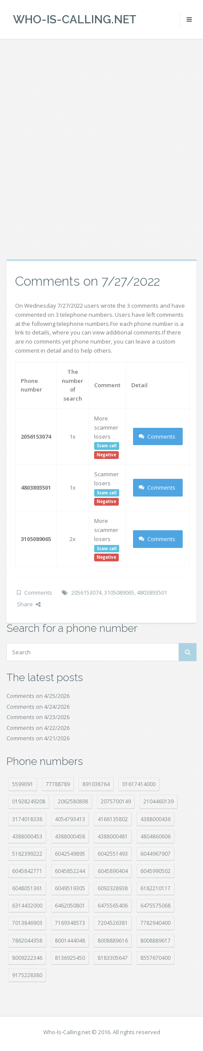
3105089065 (119, 592)
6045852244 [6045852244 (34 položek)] (70, 871)
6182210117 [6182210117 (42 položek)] (155, 888)
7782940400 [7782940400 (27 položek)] (155, 923)
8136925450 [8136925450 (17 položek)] (70, 958)
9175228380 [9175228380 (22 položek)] (27, 975)
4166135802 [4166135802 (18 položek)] (113, 819)
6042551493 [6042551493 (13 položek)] (113, 853)
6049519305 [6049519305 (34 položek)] (70, 888)
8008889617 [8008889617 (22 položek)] (155, 940)
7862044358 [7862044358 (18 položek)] (27, 940)
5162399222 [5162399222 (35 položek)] (27, 853)
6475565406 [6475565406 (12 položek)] (113, 905)
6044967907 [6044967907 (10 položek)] (155, 853)
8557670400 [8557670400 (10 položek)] (155, 958)
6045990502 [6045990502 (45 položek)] (155, 871)
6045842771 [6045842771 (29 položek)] (27, 871)
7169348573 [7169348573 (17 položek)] (70, 923)
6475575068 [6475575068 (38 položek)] (155, 905)
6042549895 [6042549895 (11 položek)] (70, 853)
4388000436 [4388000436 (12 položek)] (155, 819)
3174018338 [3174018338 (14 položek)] (27, 819)
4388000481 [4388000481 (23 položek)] (113, 836)
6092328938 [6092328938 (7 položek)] (113, 888)
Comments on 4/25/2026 (38, 696)
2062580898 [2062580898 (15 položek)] (73, 801)
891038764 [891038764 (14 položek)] (96, 784)
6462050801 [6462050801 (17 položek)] (70, 905)
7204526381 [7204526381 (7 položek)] (113, 923)
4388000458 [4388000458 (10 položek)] (70, 836)
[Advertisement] (101, 149)
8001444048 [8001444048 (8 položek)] (70, 940)
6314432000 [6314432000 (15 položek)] (27, 905)
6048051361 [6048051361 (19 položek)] (27, 888)
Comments (157, 436)
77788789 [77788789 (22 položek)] (58, 784)
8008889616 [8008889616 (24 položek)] (113, 940)
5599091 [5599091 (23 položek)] (22, 784)
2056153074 (86, 592)
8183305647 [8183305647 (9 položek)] (113, 958)
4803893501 (152, 592)
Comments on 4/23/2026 (38, 717)
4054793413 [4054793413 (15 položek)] (70, 819)
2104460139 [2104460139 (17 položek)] (158, 801)
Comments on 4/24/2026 (38, 706)
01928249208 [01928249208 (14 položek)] (28, 801)
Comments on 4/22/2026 (38, 728)
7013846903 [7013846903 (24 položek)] (27, 923)
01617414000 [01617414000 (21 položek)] (138, 784)
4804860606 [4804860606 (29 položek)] (155, 836)
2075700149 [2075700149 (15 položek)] (116, 801)
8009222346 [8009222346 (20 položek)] (27, 958)
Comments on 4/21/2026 (38, 738)
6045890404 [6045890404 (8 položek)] (113, 871)
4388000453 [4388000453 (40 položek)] (27, 836)
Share (29, 604)
